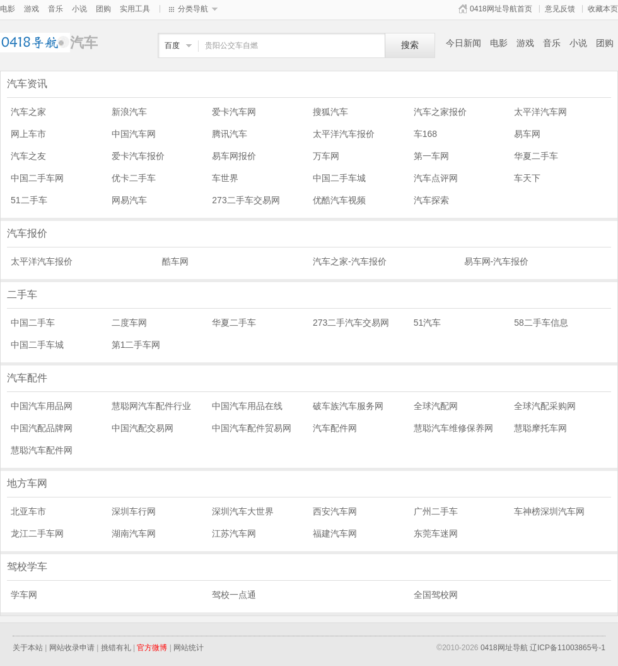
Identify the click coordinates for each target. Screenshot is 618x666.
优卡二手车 (134, 178)
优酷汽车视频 (339, 200)
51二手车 (29, 200)
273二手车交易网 (245, 200)
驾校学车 (27, 566)
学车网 (24, 595)
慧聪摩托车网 (540, 428)
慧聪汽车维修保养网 (453, 428)
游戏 (31, 8)
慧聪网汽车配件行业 (151, 406)
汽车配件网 (335, 428)
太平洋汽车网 (540, 112)
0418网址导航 (504, 647)
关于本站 (28, 647)
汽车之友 (28, 156)
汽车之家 (28, 112)
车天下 (527, 178)
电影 (7, 8)
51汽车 (427, 323)
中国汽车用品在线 (247, 406)
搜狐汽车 (330, 112)
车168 (425, 134)
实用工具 (135, 8)
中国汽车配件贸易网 (251, 428)
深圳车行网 (134, 511)
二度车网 (129, 323)
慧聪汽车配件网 (42, 450)
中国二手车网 (37, 178)
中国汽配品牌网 (42, 428)
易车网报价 (234, 156)
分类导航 (193, 8)
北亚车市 (28, 511)
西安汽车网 (335, 511)
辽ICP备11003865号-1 (567, 647)
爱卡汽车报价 (138, 156)
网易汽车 (129, 200)
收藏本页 (603, 8)
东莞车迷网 (436, 533)
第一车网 (431, 156)
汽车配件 (27, 377)
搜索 (410, 45)
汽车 (35, 42)
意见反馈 (560, 8)
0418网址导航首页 (501, 8)
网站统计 (188, 647)
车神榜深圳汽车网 (549, 511)
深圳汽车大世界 (243, 511)
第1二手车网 (136, 345)
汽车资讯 (27, 83)
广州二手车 (436, 511)
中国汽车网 (134, 134)
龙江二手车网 (37, 533)
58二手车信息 (541, 323)
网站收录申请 (72, 647)
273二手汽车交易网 (351, 323)
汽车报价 (27, 233)
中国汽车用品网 (42, 406)
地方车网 (27, 483)
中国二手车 (33, 323)
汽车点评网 (436, 178)
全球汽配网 (436, 406)
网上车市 (28, 134)
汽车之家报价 (440, 112)
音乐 (55, 8)
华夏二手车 (536, 156)
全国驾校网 (436, 595)
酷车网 (175, 261)
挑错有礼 (116, 647)
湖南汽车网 (134, 533)
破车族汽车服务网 (348, 406)
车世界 (225, 178)
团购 (103, 8)
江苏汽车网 (234, 533)
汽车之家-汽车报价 (350, 261)
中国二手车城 (339, 178)
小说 (79, 8)
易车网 (527, 134)
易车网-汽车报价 (496, 261)
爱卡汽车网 (234, 112)
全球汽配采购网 (545, 406)
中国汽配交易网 (142, 428)
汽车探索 (431, 200)
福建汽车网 (335, 533)
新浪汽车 (129, 112)
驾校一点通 (234, 595)
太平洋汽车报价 (344, 134)
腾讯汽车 (229, 134)
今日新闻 (463, 43)
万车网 (326, 156)
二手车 (22, 294)
